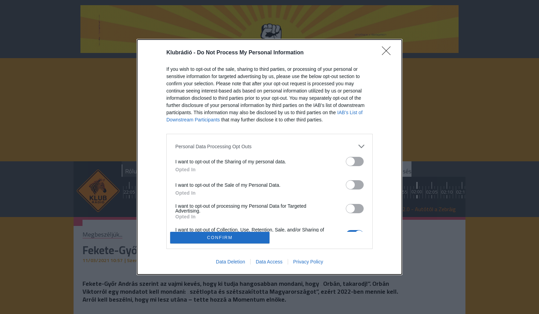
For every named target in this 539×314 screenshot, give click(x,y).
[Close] (388, 52)
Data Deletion (230, 261)
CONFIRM (220, 237)
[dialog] (269, 157)
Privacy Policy (308, 261)
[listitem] (269, 146)
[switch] (355, 161)
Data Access (269, 261)
